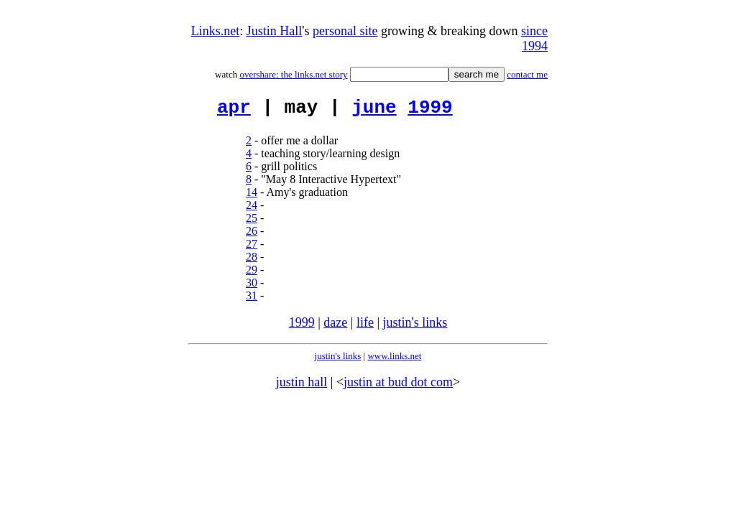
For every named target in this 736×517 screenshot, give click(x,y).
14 (251, 196)
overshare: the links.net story (293, 74)
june (373, 110)
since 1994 (534, 38)
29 (251, 274)
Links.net (215, 31)
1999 (430, 110)
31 (251, 300)
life (365, 327)
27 (251, 248)
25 (251, 222)
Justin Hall (275, 31)
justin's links (415, 327)
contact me (527, 74)
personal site (345, 31)
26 (251, 235)
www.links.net (394, 360)
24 (251, 209)
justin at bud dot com (398, 386)
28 (251, 261)
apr (234, 110)
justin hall (302, 386)
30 (251, 287)
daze (335, 327)
